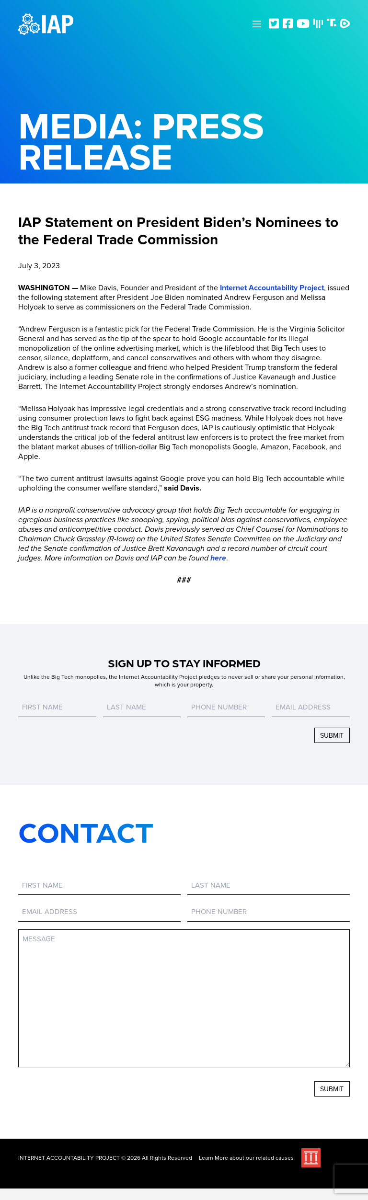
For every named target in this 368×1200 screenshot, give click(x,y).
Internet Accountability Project (272, 288)
